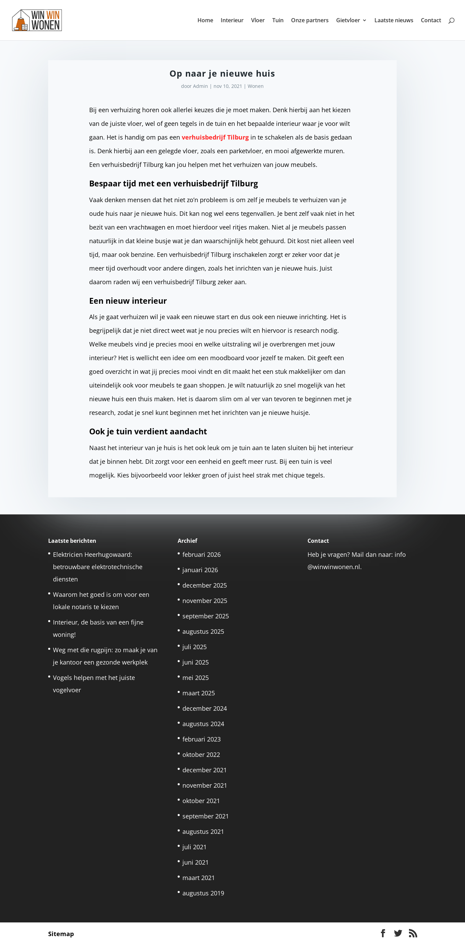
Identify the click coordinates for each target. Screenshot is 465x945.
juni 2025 (195, 662)
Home (205, 21)
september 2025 (205, 616)
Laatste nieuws (393, 21)
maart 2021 (198, 878)
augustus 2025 (203, 631)
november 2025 (204, 600)
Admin (200, 86)
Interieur (232, 21)
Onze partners (310, 21)
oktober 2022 (201, 754)
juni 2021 (195, 862)
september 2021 (205, 816)
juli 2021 (194, 847)
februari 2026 (201, 554)
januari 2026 (200, 570)
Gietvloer (348, 21)
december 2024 (204, 708)
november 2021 (204, 785)
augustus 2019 (203, 893)
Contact (431, 21)
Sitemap (61, 934)
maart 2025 (198, 693)
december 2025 (204, 585)
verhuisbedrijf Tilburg (215, 137)
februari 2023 (201, 739)
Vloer (258, 21)
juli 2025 (194, 647)
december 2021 (204, 770)
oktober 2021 (201, 801)
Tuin (278, 21)
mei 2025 (195, 677)
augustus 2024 (203, 724)
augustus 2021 (203, 831)
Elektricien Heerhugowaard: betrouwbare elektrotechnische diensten (97, 566)
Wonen (256, 86)
